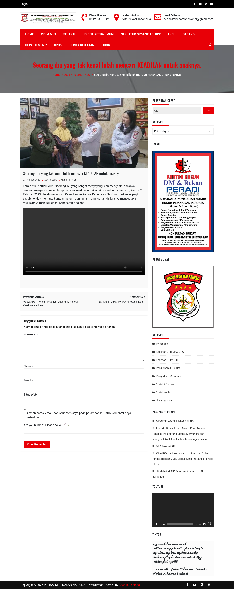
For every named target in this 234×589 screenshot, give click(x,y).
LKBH (171, 34)
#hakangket (160, 561)
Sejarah (69, 34)
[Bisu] (204, 524)
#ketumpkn (196, 548)
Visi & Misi (48, 34)
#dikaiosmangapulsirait (167, 548)
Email (28, 380)
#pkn (186, 548)
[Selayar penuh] (209, 524)
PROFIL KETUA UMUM (99, 34)
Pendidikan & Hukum (168, 368)
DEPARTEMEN (34, 45)
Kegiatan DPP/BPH (167, 360)
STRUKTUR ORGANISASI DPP (141, 34)
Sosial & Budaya (165, 384)
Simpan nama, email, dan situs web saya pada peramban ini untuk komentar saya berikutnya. (78, 415)
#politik (174, 561)
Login (24, 4)
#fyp (199, 557)
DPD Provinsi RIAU (166, 446)
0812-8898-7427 (100, 19)
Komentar (31, 334)
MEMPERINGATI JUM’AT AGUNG (175, 421)
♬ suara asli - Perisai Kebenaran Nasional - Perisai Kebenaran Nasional (180, 571)
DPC (57, 45)
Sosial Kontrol (164, 392)
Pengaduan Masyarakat (169, 376)
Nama (28, 366)
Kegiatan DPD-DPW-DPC (170, 351)
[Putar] (156, 524)
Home (29, 34)
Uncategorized (164, 400)
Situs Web (30, 394)
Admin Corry (50, 179)
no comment (70, 179)
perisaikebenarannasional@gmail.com (188, 19)
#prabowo (159, 552)
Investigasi (162, 343)
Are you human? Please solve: (84, 428)
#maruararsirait (185, 557)
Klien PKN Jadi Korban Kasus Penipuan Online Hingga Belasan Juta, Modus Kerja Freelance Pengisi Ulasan (182, 459)
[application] (183, 510)
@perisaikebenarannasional (169, 543)
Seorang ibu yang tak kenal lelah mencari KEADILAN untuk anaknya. (72, 173)
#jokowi (171, 552)
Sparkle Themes (129, 585)
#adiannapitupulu (163, 557)
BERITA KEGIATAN (81, 45)
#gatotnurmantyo (187, 552)
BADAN (188, 34)
